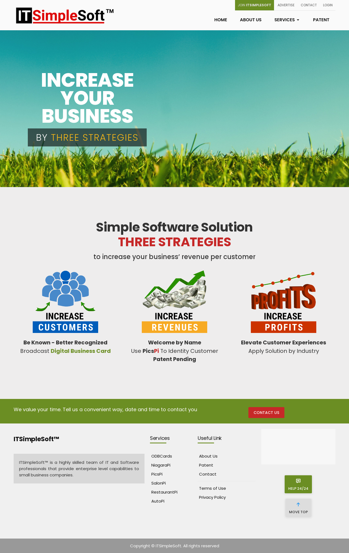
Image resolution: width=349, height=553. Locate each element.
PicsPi (157, 474)
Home (220, 20)
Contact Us (266, 412)
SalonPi (158, 483)
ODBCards (161, 456)
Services (287, 20)
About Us (250, 20)
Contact (309, 5)
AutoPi (157, 501)
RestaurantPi (164, 492)
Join (254, 5)
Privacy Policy (212, 497)
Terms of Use (212, 488)
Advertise (286, 5)
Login (328, 5)
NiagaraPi (160, 465)
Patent (321, 20)
